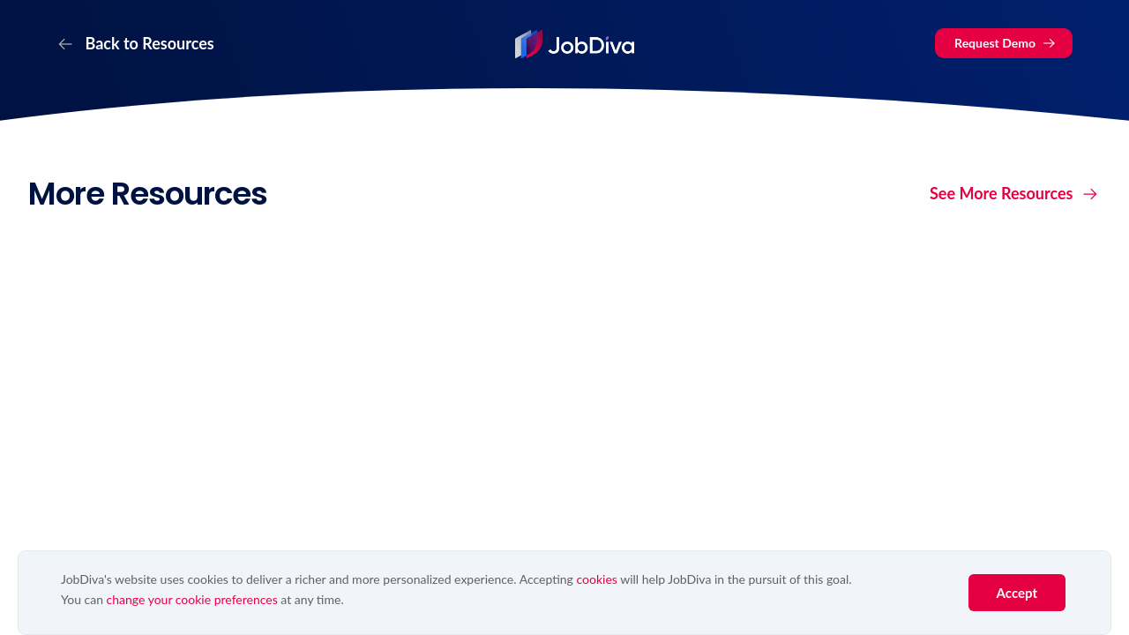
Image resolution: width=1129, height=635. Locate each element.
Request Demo (1005, 42)
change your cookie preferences (192, 599)
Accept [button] (1017, 593)
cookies (596, 579)
